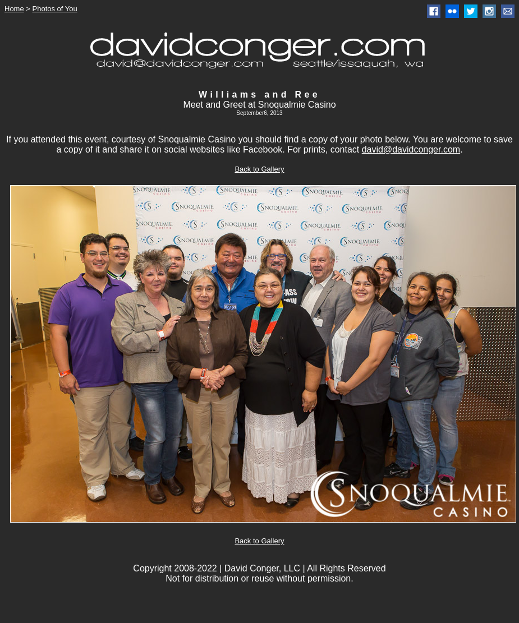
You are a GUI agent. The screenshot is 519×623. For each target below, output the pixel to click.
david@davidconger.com (411, 149)
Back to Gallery (259, 169)
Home (14, 8)
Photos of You (55, 8)
